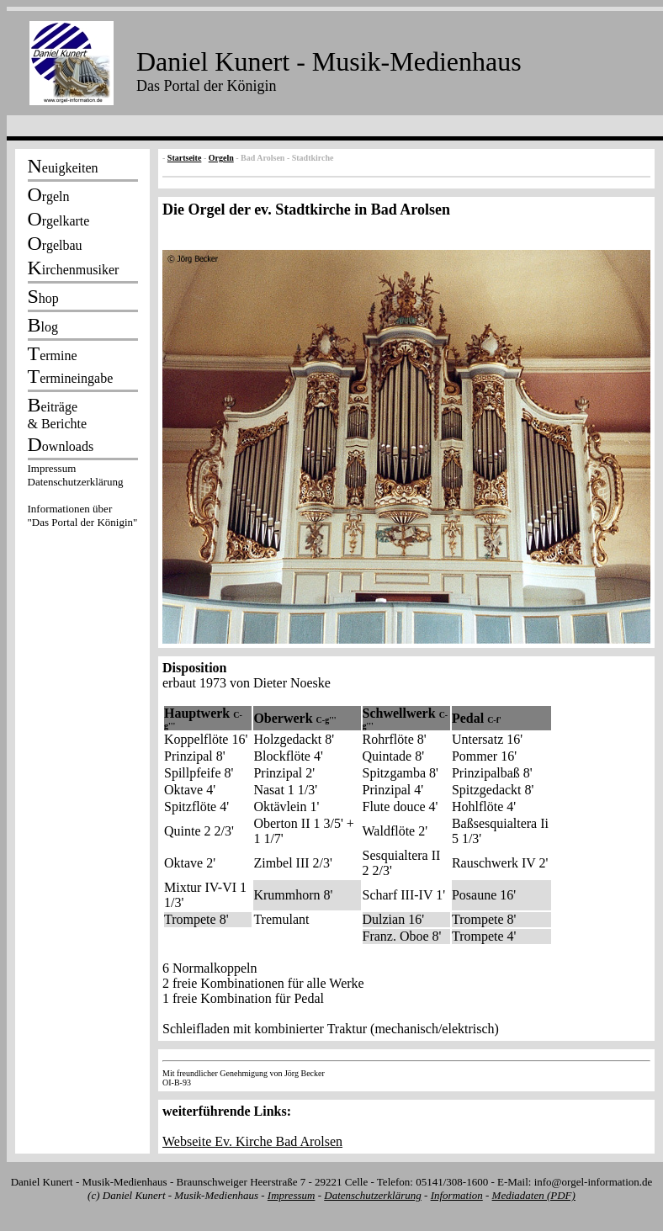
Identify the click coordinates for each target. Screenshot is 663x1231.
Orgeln (221, 157)
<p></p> (82, 498)
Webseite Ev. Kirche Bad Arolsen (252, 1141)
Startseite (184, 157)
